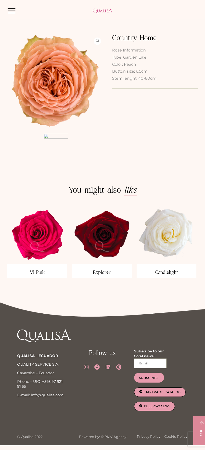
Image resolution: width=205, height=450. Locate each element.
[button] (11, 11)
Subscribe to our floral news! (149, 355)
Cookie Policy (175, 438)
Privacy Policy (148, 438)
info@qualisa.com (47, 396)
